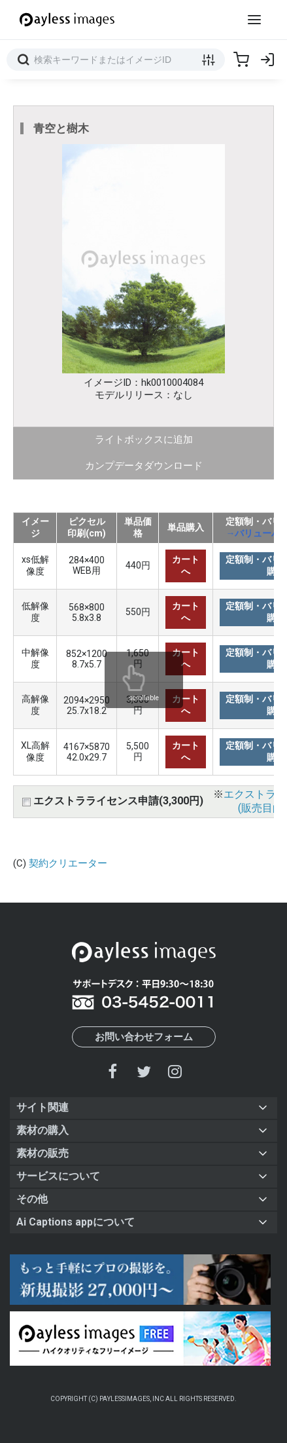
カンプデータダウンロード (144, 466)
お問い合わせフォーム (144, 1037)
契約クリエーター (68, 863)
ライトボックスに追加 (144, 439)
